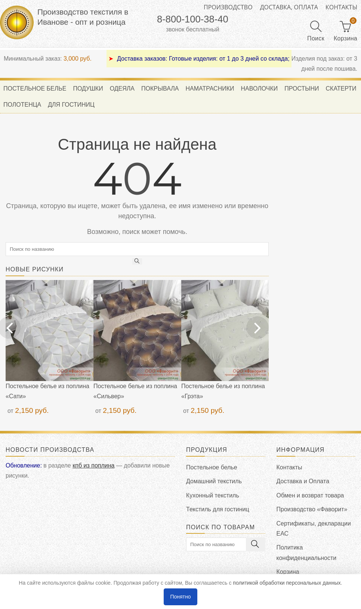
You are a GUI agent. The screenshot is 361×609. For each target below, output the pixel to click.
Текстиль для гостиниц (217, 509)
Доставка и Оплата (303, 481)
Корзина (288, 572)
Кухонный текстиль (212, 495)
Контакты (341, 7)
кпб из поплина (93, 465)
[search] (137, 249)
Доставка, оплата (289, 7)
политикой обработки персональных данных (286, 583)
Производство (228, 7)
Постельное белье (211, 467)
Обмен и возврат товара (310, 495)
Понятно (180, 597)
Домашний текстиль (214, 481)
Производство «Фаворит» (312, 509)
